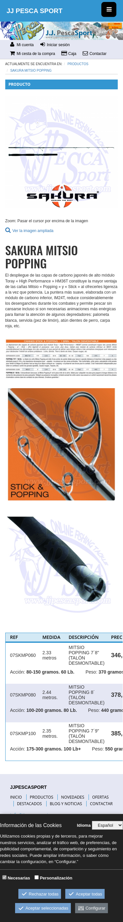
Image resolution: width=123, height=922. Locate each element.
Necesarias (19, 878)
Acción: (17, 672)
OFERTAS (100, 797)
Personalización (56, 878)
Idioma (84, 825)
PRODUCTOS (41, 797)
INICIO (16, 797)
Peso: (91, 672)
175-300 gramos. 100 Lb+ (53, 748)
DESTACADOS (29, 803)
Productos (78, 64)
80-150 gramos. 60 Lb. (50, 672)
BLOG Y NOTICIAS (66, 803)
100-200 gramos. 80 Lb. (51, 710)
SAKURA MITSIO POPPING (30, 70)
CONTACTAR (101, 803)
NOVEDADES (72, 797)
